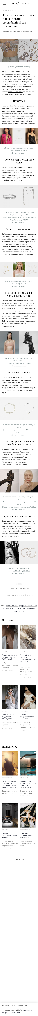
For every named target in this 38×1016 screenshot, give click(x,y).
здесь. (4, 392)
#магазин (5, 608)
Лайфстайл (25, 778)
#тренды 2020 (16, 608)
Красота (5, 830)
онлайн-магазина (15, 92)
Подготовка (25, 711)
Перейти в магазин (19, 286)
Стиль (4, 651)
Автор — (19, 589)
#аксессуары (18, 611)
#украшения (24, 606)
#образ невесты (12, 606)
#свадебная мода (29, 608)
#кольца (33, 606)
